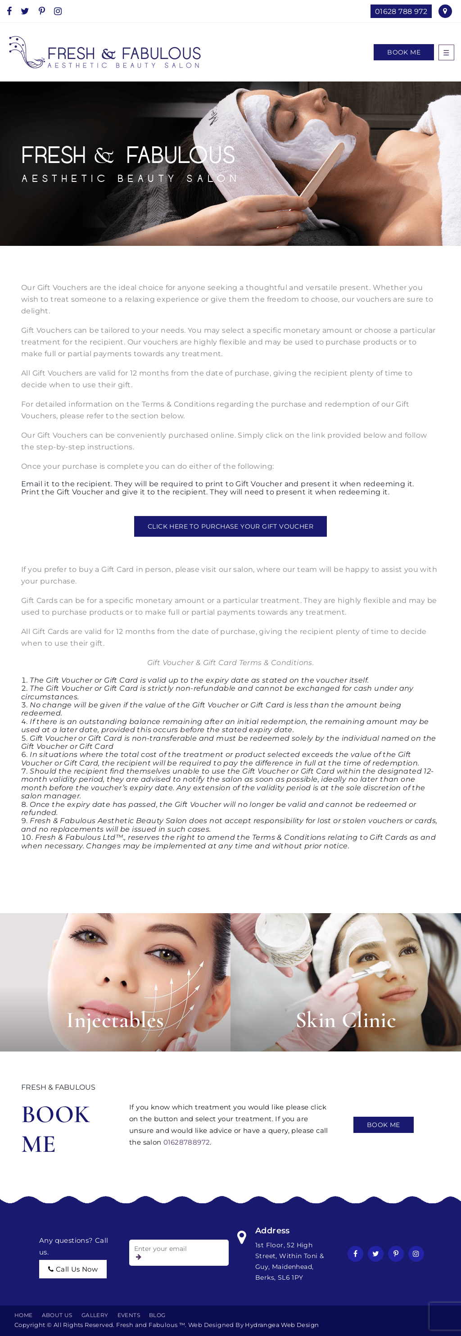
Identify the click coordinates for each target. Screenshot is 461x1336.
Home (23, 1315)
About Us (57, 1315)
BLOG (157, 1315)
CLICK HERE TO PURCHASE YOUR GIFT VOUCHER (230, 526)
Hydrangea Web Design (282, 1324)
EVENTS (129, 1315)
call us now (73, 1269)
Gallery (94, 1315)
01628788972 (186, 1142)
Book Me (403, 52)
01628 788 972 (401, 11)
